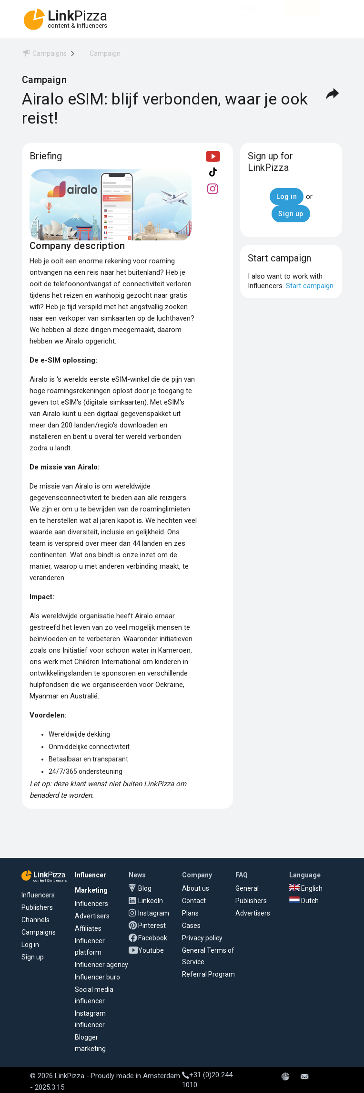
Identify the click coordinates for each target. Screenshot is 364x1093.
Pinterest (152, 925)
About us (195, 888)
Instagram (153, 913)
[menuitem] (44, 55)
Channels (35, 920)
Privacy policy (202, 938)
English (306, 888)
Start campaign (310, 285)
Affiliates (88, 928)
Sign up (32, 957)
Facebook (152, 938)
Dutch (304, 901)
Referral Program (208, 974)
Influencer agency (101, 964)
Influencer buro (97, 977)
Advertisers (92, 916)
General (247, 888)
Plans (190, 913)
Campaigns (38, 932)
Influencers (38, 895)
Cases (191, 925)
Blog (145, 888)
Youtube (151, 950)
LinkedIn (150, 901)
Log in (30, 944)
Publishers (37, 907)
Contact (194, 901)
